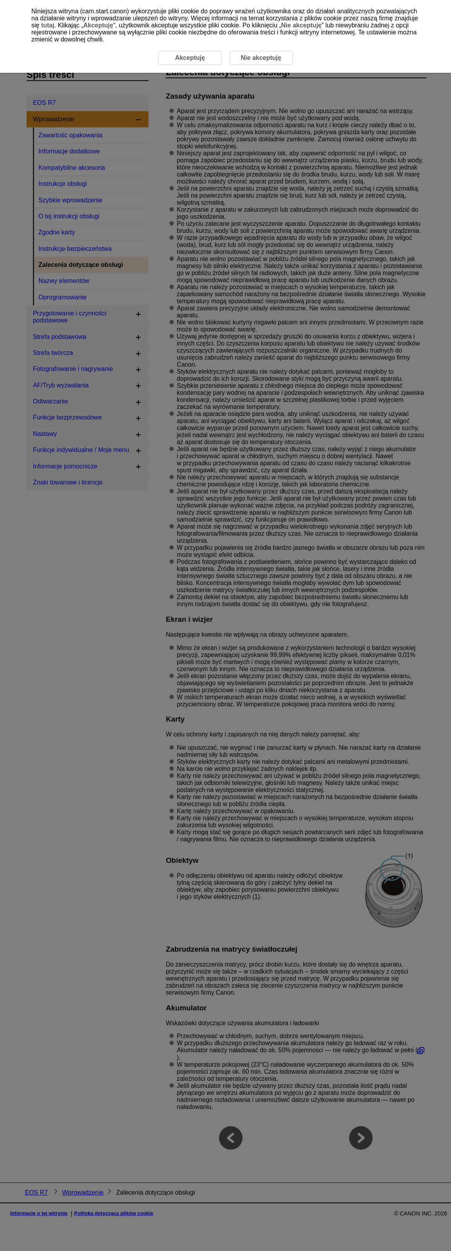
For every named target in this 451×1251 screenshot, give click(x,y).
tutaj (47, 25)
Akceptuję (98, 25)
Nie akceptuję (301, 25)
